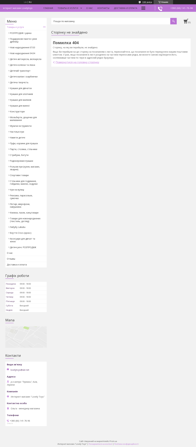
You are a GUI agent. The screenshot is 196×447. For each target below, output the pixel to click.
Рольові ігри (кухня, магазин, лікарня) (25, 168)
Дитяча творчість (19, 82)
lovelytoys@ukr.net (20, 370)
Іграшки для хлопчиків (21, 94)
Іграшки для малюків (20, 99)
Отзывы (11, 258)
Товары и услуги (68, 8)
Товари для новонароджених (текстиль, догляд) (25, 220)
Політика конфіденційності (126, 444)
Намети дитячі (17, 137)
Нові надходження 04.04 (22, 53)
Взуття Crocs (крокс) (20, 232)
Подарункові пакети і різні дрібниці (23, 40)
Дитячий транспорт (20, 70)
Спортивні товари (19, 175)
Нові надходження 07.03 (22, 47)
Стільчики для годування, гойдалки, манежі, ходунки (24, 182)
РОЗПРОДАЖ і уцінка (20, 33)
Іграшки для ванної (20, 105)
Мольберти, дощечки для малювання (23, 119)
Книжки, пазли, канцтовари (24, 212)
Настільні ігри (17, 131)
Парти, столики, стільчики (23, 149)
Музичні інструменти (21, 125)
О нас (89, 8)
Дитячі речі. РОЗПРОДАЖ (23, 247)
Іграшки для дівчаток (21, 88)
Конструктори (17, 111)
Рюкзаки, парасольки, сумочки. (21, 197)
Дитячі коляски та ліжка (22, 64)
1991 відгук (147, 2)
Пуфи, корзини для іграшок (24, 143)
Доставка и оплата (125, 8)
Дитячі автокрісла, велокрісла (25, 59)
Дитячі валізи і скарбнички (24, 76)
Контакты (103, 8)
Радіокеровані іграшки (21, 160)
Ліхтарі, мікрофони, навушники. (20, 205)
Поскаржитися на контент (100, 444)
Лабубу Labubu (17, 227)
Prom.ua (113, 441)
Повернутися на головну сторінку (77, 62)
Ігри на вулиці (17, 189)
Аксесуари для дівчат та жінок (22, 240)
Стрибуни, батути (19, 155)
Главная (48, 8)
